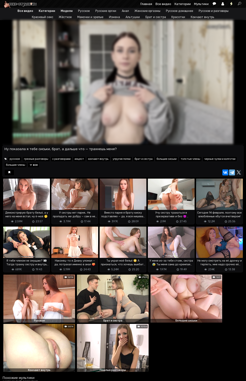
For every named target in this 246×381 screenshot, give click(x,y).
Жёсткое (65, 17)
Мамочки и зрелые (90, 17)
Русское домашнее (179, 11)
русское (15, 159)
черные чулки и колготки (219, 159)
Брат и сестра (155, 17)
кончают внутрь (98, 159)
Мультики (201, 4)
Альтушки (133, 17)
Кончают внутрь (202, 17)
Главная (146, 4)
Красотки (178, 17)
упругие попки (122, 159)
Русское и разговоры (213, 11)
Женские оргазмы (147, 11)
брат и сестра (144, 159)
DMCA (8, 375)
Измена (114, 17)
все (33, 165)
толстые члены (190, 159)
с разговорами (61, 159)
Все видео (163, 4)
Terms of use (22, 375)
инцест (79, 159)
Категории (182, 4)
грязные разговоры (36, 159)
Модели (66, 11)
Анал (125, 11)
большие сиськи (167, 159)
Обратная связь (41, 375)
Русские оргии (105, 11)
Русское (84, 11)
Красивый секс (42, 17)
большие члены (15, 165)
